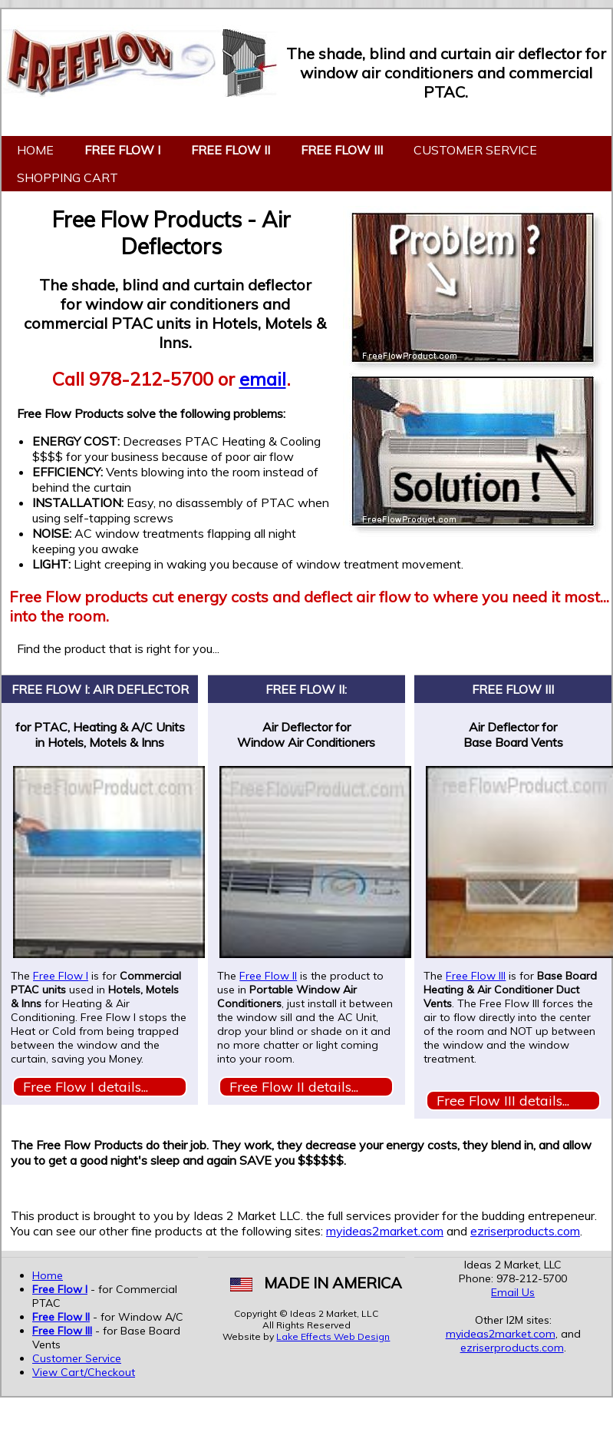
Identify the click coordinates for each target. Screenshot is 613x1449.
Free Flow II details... (293, 1087)
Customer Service (475, 150)
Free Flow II (268, 976)
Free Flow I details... (85, 1087)
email (262, 378)
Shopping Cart (67, 177)
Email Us (513, 1292)
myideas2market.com (384, 1230)
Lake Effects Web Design (333, 1336)
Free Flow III (476, 976)
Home (35, 150)
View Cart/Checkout (83, 1372)
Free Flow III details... (503, 1100)
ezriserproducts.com (525, 1230)
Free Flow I (60, 976)
